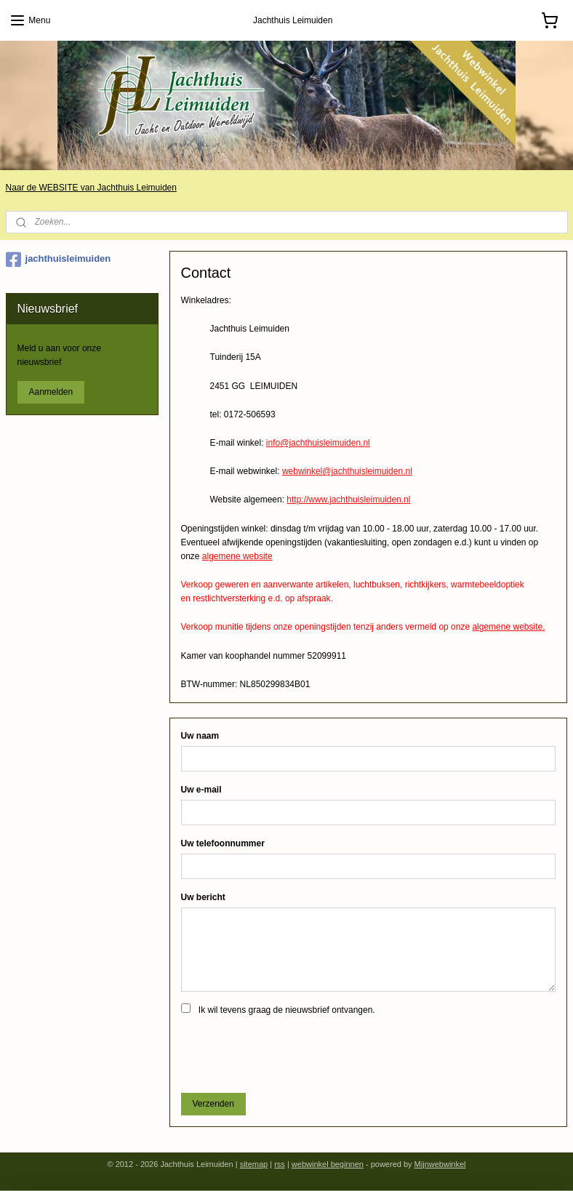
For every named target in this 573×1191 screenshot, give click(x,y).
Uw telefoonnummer (223, 843)
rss (279, 1164)
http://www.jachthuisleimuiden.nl (348, 499)
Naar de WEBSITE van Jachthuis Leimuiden (91, 188)
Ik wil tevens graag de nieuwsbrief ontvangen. (287, 1010)
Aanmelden (51, 392)
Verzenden (213, 1104)
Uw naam (200, 736)
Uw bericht (203, 897)
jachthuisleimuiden (58, 259)
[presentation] (291, 1052)
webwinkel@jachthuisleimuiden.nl (347, 471)
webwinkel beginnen (328, 1164)
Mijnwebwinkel (440, 1164)
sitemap (254, 1164)
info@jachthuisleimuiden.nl (318, 443)
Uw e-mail (201, 790)
